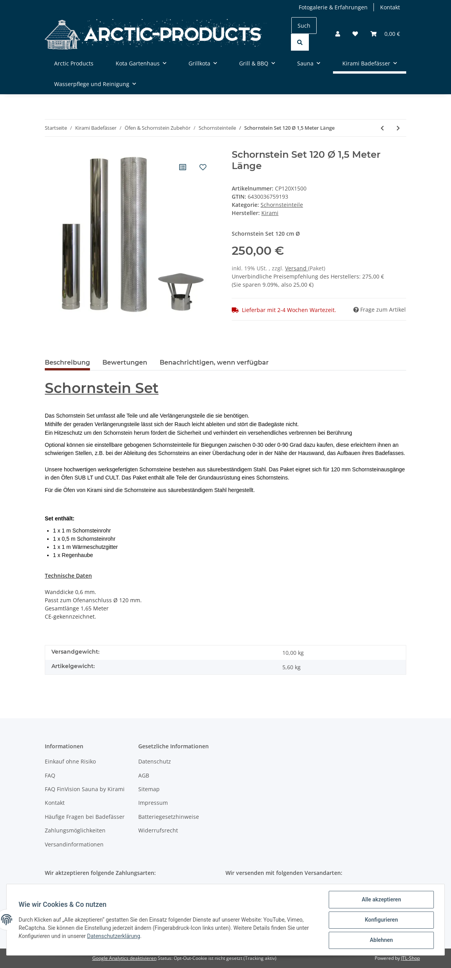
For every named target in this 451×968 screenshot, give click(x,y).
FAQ (50, 775)
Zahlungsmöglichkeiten (75, 830)
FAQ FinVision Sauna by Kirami (85, 789)
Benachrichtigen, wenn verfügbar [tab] (214, 362)
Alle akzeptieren (380, 900)
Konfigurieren (380, 920)
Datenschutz (154, 761)
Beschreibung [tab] (67, 362)
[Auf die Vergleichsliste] (182, 167)
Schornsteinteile (282, 204)
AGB (143, 775)
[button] (337, 33)
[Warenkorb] (385, 33)
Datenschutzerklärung (114, 936)
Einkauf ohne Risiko (70, 761)
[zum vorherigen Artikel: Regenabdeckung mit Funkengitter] (382, 128)
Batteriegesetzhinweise (168, 816)
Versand (296, 268)
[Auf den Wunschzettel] (202, 167)
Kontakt (390, 7)
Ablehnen (380, 940)
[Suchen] (304, 25)
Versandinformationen (74, 844)
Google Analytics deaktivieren (124, 958)
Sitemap (149, 789)
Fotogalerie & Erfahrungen (333, 7)
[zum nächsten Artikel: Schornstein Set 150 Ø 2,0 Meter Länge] (398, 128)
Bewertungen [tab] (124, 362)
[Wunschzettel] (355, 33)
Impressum (153, 802)
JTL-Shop (410, 958)
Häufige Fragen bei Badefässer (85, 816)
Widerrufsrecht (158, 830)
